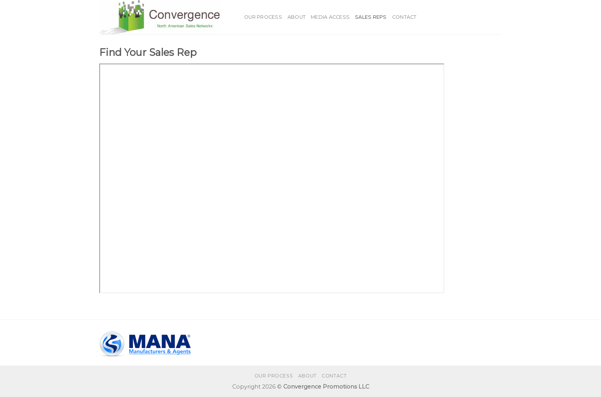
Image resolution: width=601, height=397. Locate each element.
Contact (404, 17)
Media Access (330, 17)
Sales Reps (371, 17)
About (296, 17)
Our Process (263, 17)
